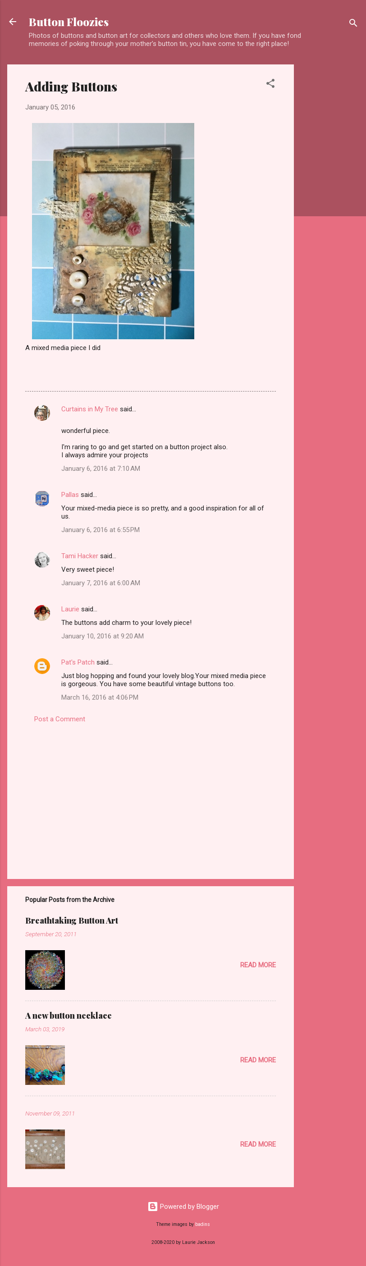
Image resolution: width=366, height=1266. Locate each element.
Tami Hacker (79, 556)
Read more (258, 965)
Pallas (70, 495)
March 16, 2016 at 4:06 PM (99, 697)
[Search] (353, 24)
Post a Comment (59, 719)
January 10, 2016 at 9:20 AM (102, 636)
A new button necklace (68, 1015)
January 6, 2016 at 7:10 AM (100, 469)
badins (202, 1224)
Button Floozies (69, 21)
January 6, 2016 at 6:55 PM (100, 530)
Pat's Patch (78, 662)
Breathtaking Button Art (71, 920)
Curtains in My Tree (89, 409)
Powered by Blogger (183, 1206)
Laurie (70, 609)
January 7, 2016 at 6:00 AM (100, 583)
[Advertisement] (330, 199)
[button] (270, 85)
